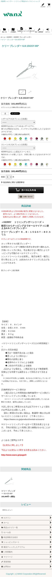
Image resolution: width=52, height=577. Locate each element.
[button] (22, 92)
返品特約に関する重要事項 (12, 182)
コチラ (20, 440)
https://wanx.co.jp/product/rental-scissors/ (24, 419)
